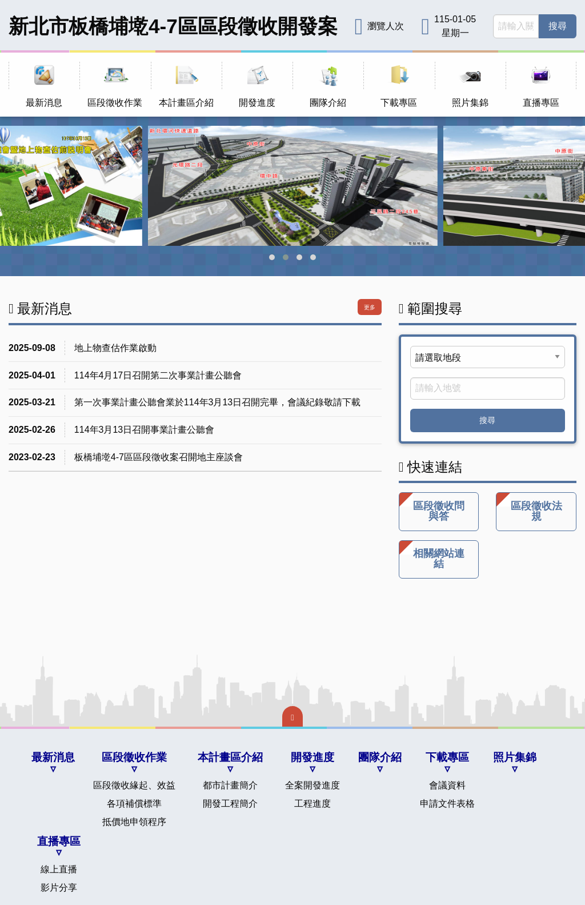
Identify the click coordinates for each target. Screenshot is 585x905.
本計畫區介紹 (230, 757)
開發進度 (312, 757)
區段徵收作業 (134, 757)
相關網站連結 (431, 555)
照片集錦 (514, 757)
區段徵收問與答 (431, 507)
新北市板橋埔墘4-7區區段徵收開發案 (173, 26)
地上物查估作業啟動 (115, 348)
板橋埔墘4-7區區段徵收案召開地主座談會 (158, 457)
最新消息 (53, 757)
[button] (272, 257)
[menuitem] (44, 85)
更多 (369, 307)
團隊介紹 (380, 757)
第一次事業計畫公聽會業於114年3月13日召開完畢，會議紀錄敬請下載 (217, 402)
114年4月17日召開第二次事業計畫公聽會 (158, 375)
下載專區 (447, 757)
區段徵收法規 (529, 507)
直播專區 (59, 841)
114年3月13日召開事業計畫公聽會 (144, 429)
